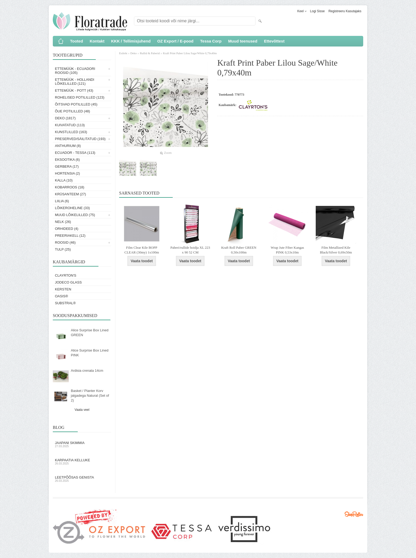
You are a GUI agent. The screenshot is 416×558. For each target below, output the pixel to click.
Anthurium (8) (68, 146)
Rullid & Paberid (150, 53)
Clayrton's (65, 275)
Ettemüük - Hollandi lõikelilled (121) (74, 82)
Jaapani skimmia (82, 444)
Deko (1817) (65, 118)
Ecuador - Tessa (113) (75, 153)
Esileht (123, 53)
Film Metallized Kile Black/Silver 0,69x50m (336, 250)
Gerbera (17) (67, 166)
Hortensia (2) (67, 173)
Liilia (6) (62, 201)
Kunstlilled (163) (71, 132)
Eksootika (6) (67, 160)
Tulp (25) (63, 249)
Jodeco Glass (68, 282)
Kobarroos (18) (69, 187)
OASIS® (61, 296)
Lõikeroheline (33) (72, 208)
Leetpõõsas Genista (82, 478)
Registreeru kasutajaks (344, 11)
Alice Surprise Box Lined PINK (90, 352)
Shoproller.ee (354, 514)
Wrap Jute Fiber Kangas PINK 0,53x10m (287, 250)
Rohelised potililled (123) (79, 97)
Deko (133, 53)
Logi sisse (317, 11)
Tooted (76, 41)
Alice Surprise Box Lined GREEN (90, 332)
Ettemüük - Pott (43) (74, 90)
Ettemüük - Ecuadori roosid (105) (75, 71)
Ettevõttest (274, 41)
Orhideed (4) (66, 229)
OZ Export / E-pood (175, 41)
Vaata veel (82, 410)
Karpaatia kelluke (82, 461)
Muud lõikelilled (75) (75, 215)
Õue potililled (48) (72, 111)
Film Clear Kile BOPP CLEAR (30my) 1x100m (141, 250)
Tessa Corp (211, 41)
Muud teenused (242, 41)
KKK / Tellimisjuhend (131, 41)
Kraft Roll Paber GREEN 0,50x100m (239, 250)
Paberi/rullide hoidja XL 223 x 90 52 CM (190, 250)
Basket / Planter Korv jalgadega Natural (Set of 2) (90, 395)
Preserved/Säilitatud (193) (80, 139)
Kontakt (97, 41)
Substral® (65, 303)
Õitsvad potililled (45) (76, 104)
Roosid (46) (65, 242)
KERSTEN (63, 289)
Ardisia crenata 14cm (87, 371)
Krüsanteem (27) (70, 194)
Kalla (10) (64, 180)
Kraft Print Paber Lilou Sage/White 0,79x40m (190, 53)
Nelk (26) (63, 222)
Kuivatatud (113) (70, 125)
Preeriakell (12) (70, 236)
